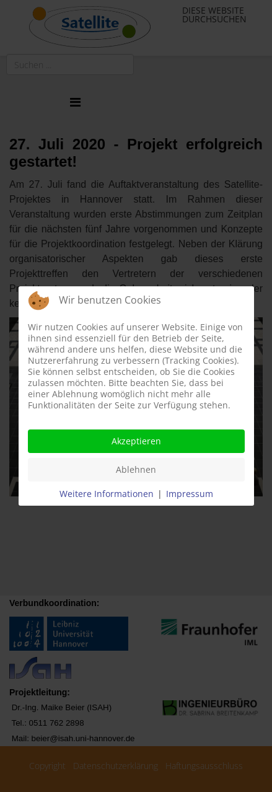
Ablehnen (136, 469)
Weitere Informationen (106, 493)
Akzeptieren (136, 441)
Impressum (189, 493)
